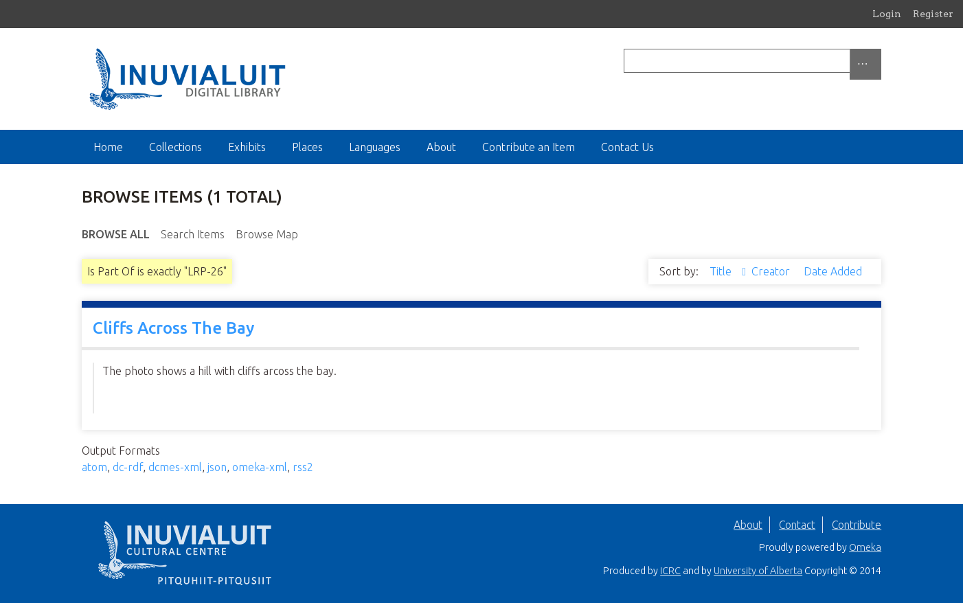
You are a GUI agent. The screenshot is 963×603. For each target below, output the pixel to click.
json (217, 467)
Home (108, 147)
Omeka (865, 547)
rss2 (303, 467)
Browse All (116, 234)
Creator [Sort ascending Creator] (772, 271)
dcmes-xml (175, 467)
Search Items (193, 234)
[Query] (752, 61)
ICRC (670, 570)
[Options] (865, 64)
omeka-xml (259, 467)
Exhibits (247, 147)
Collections (175, 147)
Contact (797, 525)
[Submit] (877, 61)
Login (886, 13)
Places (307, 147)
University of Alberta (758, 570)
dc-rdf (128, 467)
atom (94, 467)
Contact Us (627, 147)
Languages (374, 147)
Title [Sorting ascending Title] (722, 271)
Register (933, 13)
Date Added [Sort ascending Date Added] (833, 271)
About (441, 147)
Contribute (856, 525)
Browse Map (267, 234)
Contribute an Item (528, 147)
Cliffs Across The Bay (173, 328)
